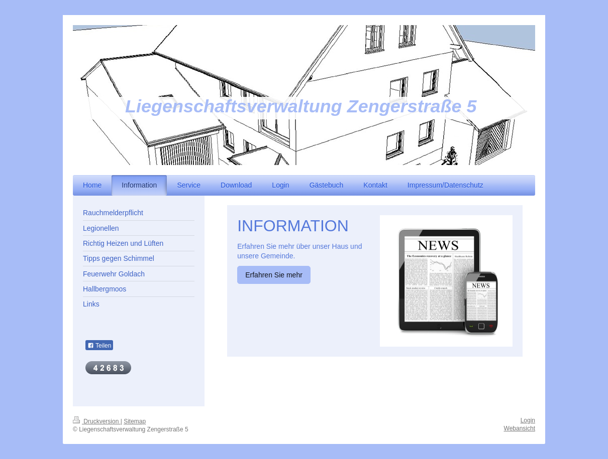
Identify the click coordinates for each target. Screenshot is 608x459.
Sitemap (135, 421)
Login (528, 420)
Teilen (99, 345)
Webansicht (519, 428)
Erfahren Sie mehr (273, 275)
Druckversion (97, 421)
